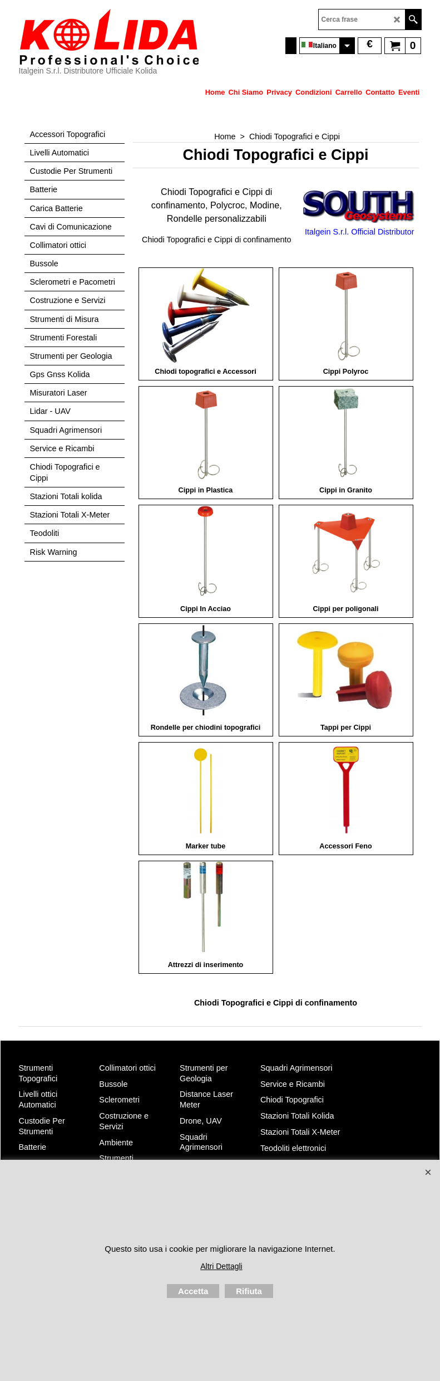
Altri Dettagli (221, 1266)
